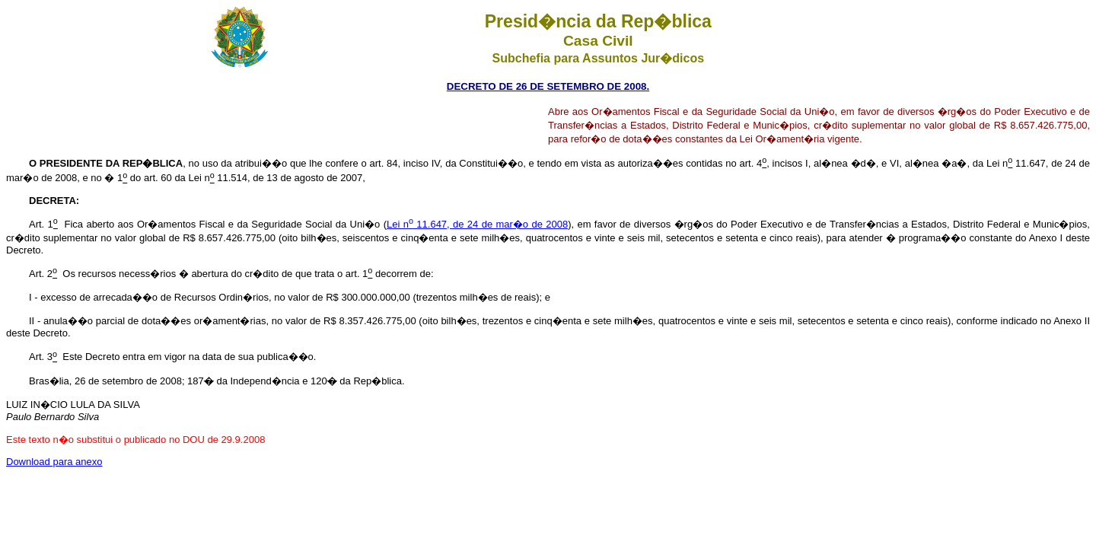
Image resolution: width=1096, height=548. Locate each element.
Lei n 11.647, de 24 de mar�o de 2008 (477, 224)
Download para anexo (54, 461)
